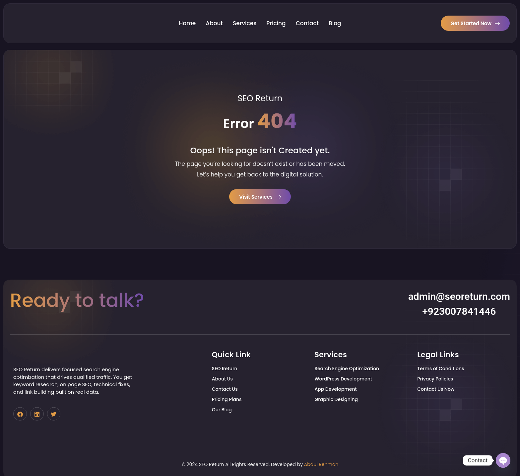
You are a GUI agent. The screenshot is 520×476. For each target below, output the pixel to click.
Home (187, 16)
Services (244, 16)
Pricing (276, 16)
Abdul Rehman (321, 464)
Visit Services (260, 197)
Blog (335, 16)
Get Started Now (475, 15)
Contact (307, 16)
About (214, 16)
